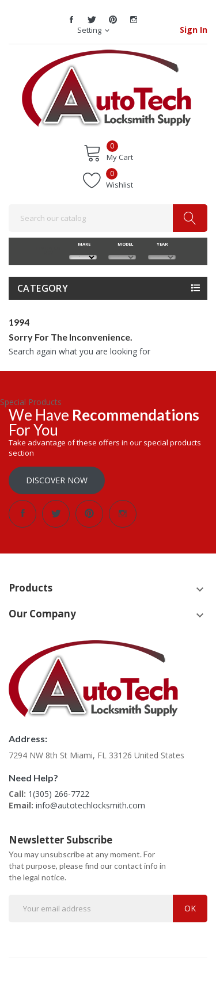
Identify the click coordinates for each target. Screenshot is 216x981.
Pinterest (113, 19)
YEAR (161, 244)
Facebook (71, 19)
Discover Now (57, 480)
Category (42, 288)
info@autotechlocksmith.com (90, 805)
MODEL (122, 244)
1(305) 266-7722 (58, 793)
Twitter (92, 19)
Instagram (133, 19)
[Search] (108, 218)
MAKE (83, 244)
